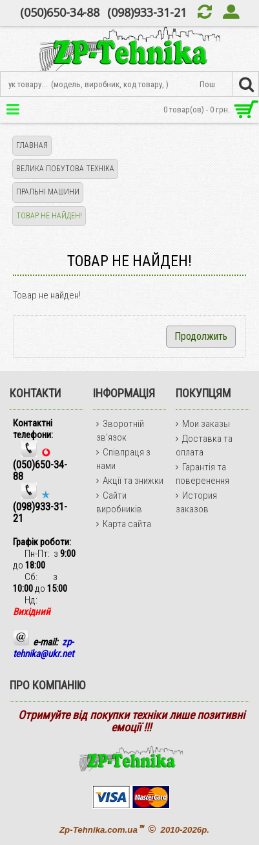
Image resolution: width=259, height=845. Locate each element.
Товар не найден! (49, 215)
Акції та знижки (129, 480)
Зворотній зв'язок (120, 430)
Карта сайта (123, 524)
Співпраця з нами (123, 459)
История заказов (196, 502)
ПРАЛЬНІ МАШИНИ (47, 191)
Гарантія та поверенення (202, 473)
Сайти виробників (119, 502)
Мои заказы (203, 424)
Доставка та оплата (204, 445)
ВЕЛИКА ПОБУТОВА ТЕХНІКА (65, 168)
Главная (32, 145)
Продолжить (200, 336)
